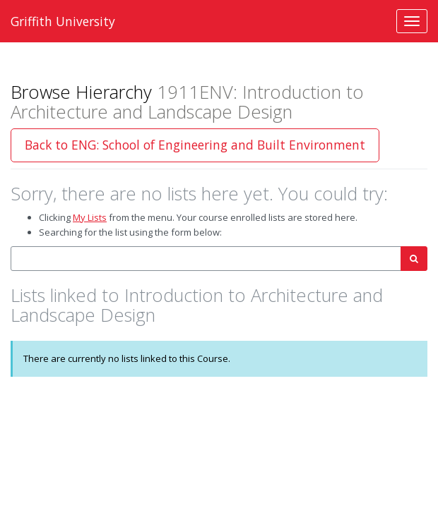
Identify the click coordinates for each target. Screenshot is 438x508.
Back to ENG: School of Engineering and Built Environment (195, 144)
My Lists (90, 217)
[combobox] (206, 258)
